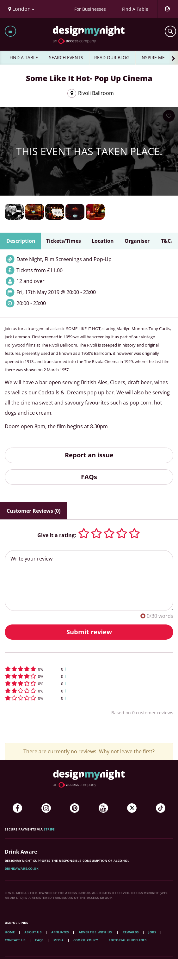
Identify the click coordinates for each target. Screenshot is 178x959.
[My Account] (167, 9)
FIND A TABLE (23, 57)
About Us (33, 932)
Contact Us (15, 940)
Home (10, 932)
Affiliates (60, 932)
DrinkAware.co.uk (22, 868)
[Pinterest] (74, 808)
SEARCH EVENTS (66, 57)
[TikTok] (160, 808)
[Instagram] (46, 808)
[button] (89, 669)
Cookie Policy (86, 940)
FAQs (89, 477)
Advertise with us (95, 932)
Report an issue (89, 455)
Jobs (152, 932)
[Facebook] (17, 808)
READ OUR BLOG (111, 57)
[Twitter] (132, 808)
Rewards (131, 932)
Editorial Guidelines (128, 940)
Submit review (89, 632)
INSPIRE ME (152, 57)
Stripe (49, 829)
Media (58, 940)
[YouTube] (103, 808)
